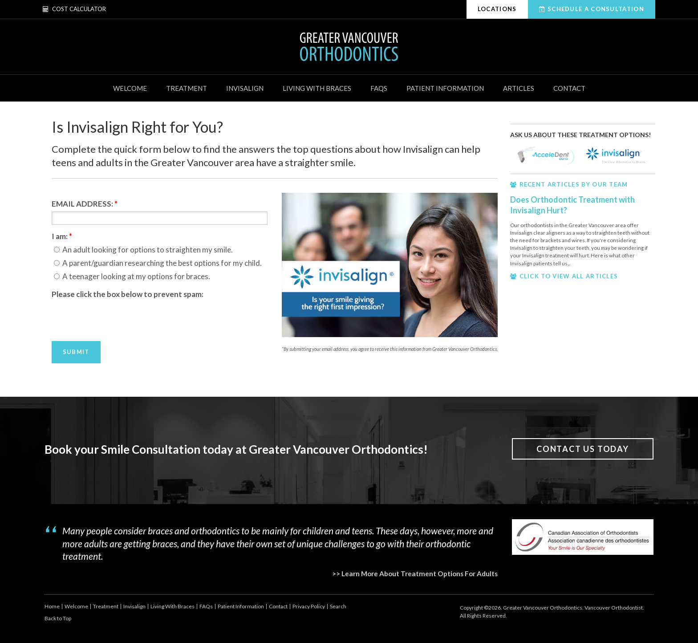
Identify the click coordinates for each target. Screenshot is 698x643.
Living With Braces (317, 88)
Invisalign (245, 88)
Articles (518, 88)
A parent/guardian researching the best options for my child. (158, 263)
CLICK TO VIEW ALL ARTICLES (568, 276)
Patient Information (445, 88)
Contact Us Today (582, 449)
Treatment (186, 88)
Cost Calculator (74, 8)
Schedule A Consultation (596, 8)
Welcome (130, 88)
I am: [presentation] (62, 236)
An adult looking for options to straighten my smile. (143, 249)
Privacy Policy (308, 606)
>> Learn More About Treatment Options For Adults (415, 574)
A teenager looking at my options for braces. (132, 276)
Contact (569, 88)
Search (338, 606)
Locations (497, 8)
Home (52, 606)
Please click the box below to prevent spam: (127, 294)
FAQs (378, 88)
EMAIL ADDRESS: (85, 203)
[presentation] (119, 319)
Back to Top (58, 618)
